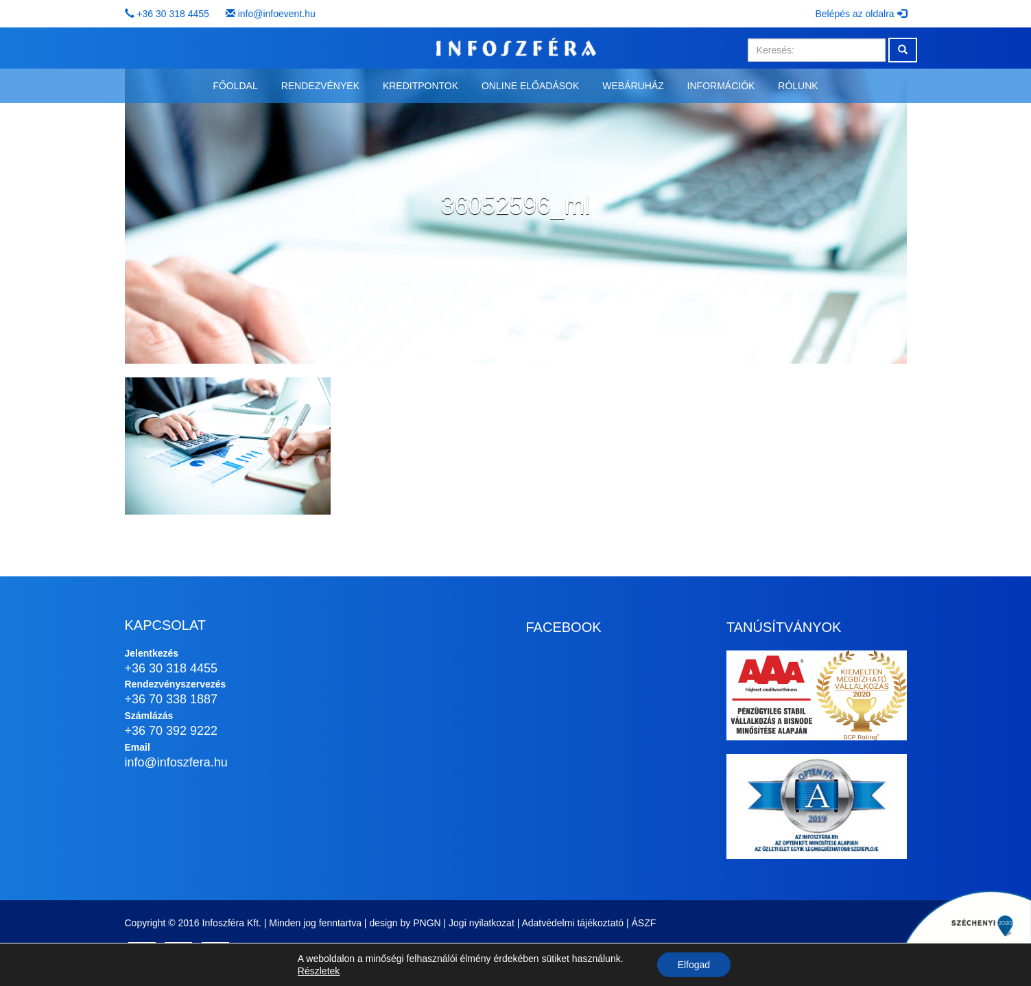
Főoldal (235, 85)
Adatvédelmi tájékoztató (572, 922)
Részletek (319, 970)
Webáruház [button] (632, 85)
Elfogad (694, 964)
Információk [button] (721, 85)
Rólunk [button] (798, 85)
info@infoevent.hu (277, 13)
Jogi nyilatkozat (481, 922)
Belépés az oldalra (860, 13)
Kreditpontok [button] (420, 85)
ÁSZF (644, 922)
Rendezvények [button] (320, 85)
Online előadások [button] (530, 85)
